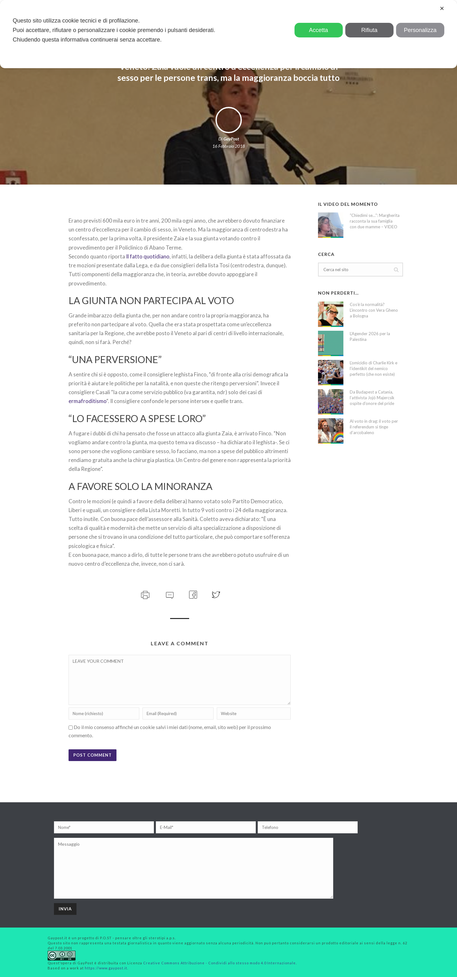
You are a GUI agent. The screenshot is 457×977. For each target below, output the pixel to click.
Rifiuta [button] (369, 30)
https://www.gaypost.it (106, 968)
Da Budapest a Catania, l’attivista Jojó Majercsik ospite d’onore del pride (372, 397)
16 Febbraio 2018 (228, 146)
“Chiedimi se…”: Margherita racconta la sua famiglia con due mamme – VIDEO (375, 221)
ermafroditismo (87, 401)
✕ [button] (442, 8)
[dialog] (228, 34)
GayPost (231, 138)
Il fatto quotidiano (147, 256)
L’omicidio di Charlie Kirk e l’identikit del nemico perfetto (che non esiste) (373, 368)
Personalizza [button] (420, 30)
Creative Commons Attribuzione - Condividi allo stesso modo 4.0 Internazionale (219, 963)
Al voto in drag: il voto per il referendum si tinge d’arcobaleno (374, 427)
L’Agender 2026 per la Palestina (370, 336)
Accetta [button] (318, 30)
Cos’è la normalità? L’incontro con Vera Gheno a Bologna (374, 310)
